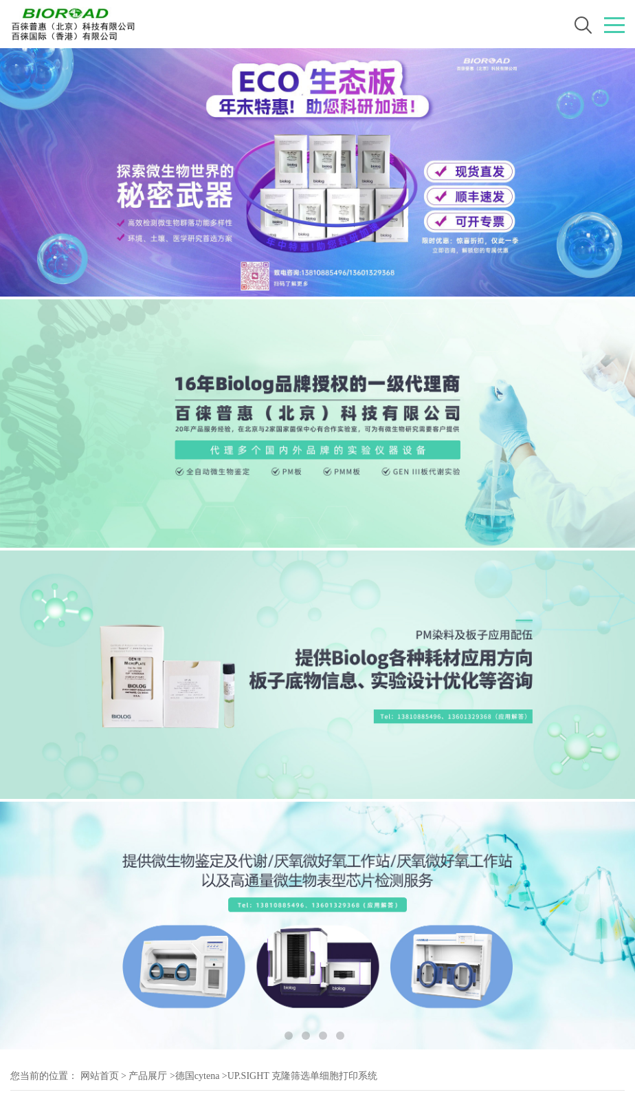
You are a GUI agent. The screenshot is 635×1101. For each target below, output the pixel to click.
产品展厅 (148, 1076)
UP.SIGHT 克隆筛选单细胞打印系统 (302, 1076)
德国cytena (197, 1076)
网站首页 (99, 1076)
